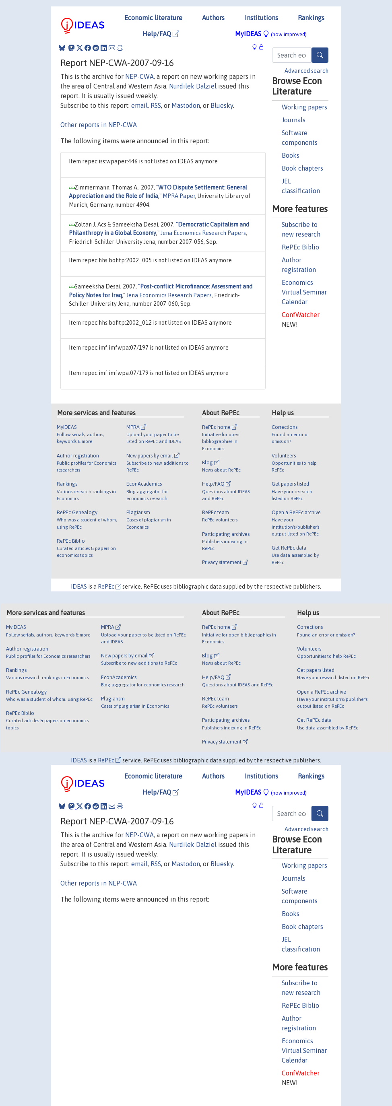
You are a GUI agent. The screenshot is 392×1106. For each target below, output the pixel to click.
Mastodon (185, 105)
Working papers (304, 107)
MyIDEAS (271, 33)
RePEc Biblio (300, 247)
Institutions (261, 17)
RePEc (109, 586)
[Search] (320, 55)
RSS (156, 105)
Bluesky (221, 105)
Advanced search (306, 71)
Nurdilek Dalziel (193, 86)
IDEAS (79, 586)
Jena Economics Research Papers (203, 233)
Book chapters (302, 168)
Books (290, 155)
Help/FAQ (160, 33)
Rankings (311, 17)
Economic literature (153, 17)
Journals (293, 120)
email (139, 105)
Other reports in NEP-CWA (98, 124)
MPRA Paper (179, 196)
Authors (213, 17)
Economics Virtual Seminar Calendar (304, 292)
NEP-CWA (139, 76)
